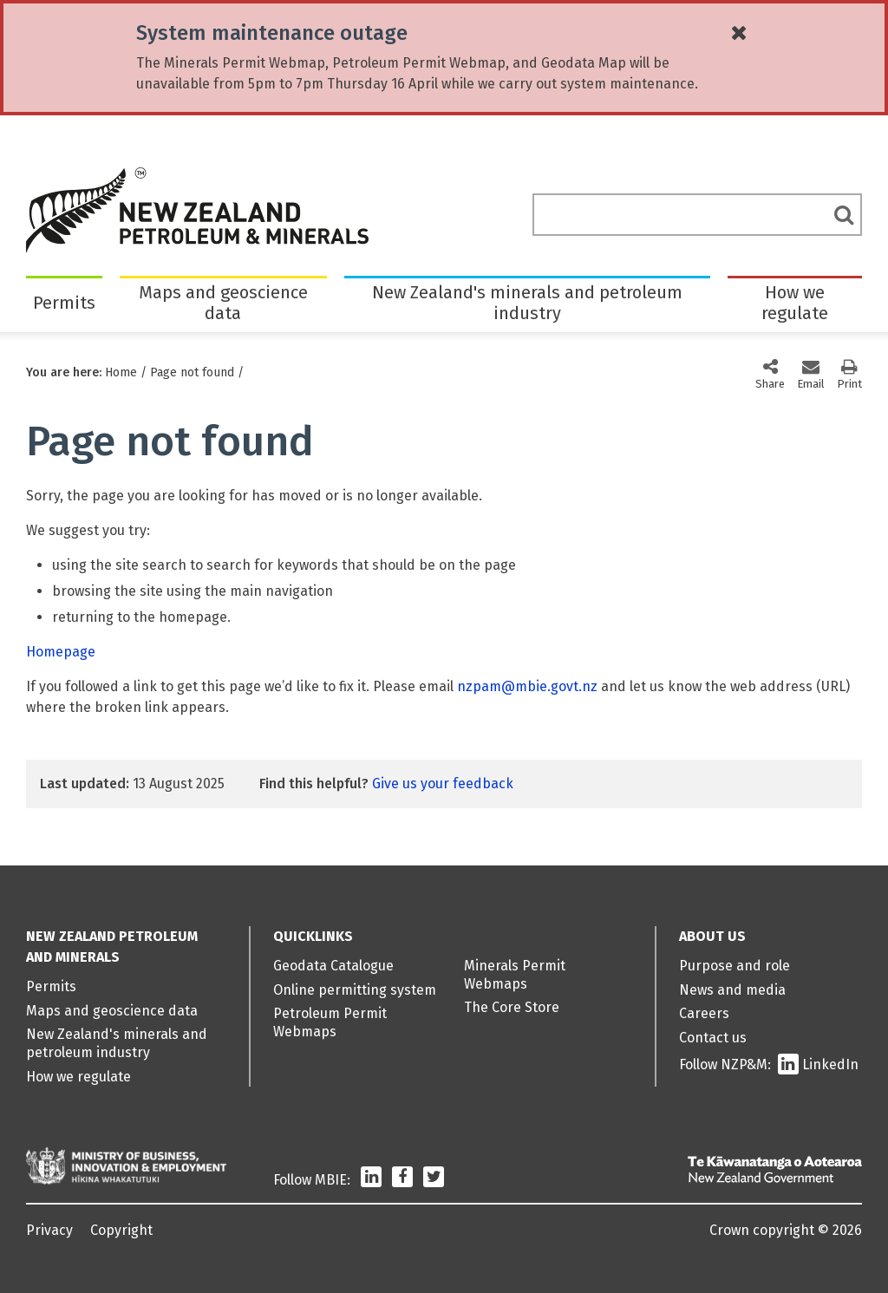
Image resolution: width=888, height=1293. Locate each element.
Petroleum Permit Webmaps (330, 1022)
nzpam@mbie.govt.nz (527, 686)
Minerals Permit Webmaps (514, 974)
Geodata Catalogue (333, 965)
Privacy (49, 1230)
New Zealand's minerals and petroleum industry (527, 302)
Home (121, 372)
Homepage (60, 651)
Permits (64, 302)
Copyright (121, 1230)
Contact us (713, 1037)
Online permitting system (354, 990)
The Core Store (511, 1007)
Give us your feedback (442, 783)
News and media (732, 990)
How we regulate (794, 302)
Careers (704, 1013)
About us (712, 936)
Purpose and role (734, 965)
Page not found (192, 372)
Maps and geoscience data (223, 302)
